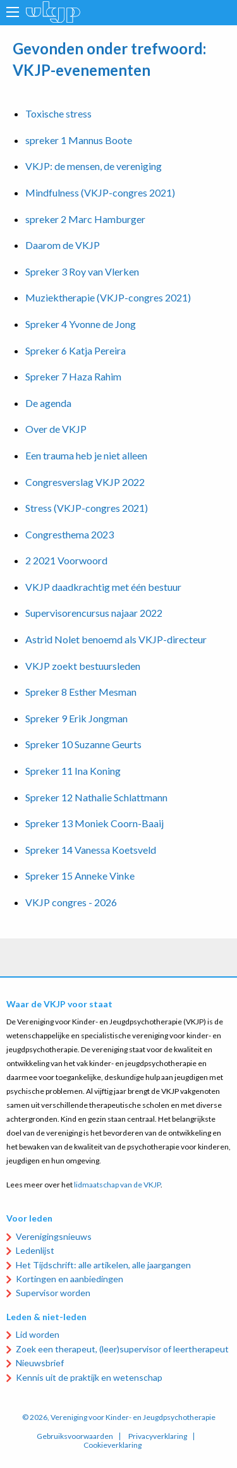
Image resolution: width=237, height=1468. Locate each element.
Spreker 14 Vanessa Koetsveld (90, 850)
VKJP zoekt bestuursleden (82, 666)
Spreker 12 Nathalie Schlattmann (96, 797)
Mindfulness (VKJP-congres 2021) (100, 192)
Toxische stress (58, 113)
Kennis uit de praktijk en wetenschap (89, 1377)
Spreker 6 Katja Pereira (75, 350)
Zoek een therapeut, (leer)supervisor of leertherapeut (122, 1349)
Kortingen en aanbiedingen (69, 1278)
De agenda (48, 403)
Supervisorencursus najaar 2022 (93, 613)
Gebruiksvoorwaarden (75, 1436)
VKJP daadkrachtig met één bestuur (103, 587)
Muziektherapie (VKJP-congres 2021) (108, 297)
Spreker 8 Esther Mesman (81, 692)
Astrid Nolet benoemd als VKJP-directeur (116, 639)
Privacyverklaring (157, 1436)
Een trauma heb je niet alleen (86, 455)
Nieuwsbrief (40, 1362)
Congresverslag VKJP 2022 (85, 482)
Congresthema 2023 (69, 534)
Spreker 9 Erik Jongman (76, 718)
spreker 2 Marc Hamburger (85, 219)
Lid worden (37, 1334)
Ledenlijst (35, 1250)
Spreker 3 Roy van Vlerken (82, 271)
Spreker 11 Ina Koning (73, 771)
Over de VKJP (56, 429)
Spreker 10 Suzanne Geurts (83, 744)
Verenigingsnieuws (54, 1236)
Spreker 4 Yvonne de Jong (80, 324)
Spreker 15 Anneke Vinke (80, 876)
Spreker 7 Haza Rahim (73, 376)
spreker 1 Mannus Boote (78, 140)
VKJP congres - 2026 (71, 902)
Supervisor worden (53, 1292)
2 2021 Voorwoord (66, 560)
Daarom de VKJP (62, 245)
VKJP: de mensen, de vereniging (93, 166)
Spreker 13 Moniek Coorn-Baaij (94, 823)
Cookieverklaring (112, 1445)
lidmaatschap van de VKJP (117, 1184)
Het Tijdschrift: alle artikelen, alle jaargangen (103, 1264)
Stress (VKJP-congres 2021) (86, 508)
